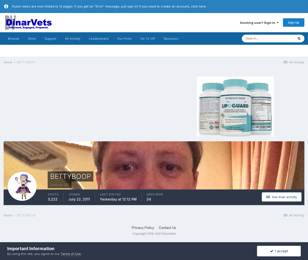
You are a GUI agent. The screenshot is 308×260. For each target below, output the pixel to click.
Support (50, 38)
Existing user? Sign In (259, 23)
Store (32, 38)
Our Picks (124, 38)
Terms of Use (71, 254)
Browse (13, 38)
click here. (198, 6)
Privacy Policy (143, 228)
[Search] (268, 38)
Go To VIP (147, 38)
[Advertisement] (74, 106)
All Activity (72, 38)
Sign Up (293, 22)
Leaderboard (99, 38)
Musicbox (171, 38)
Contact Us (167, 228)
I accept (279, 251)
